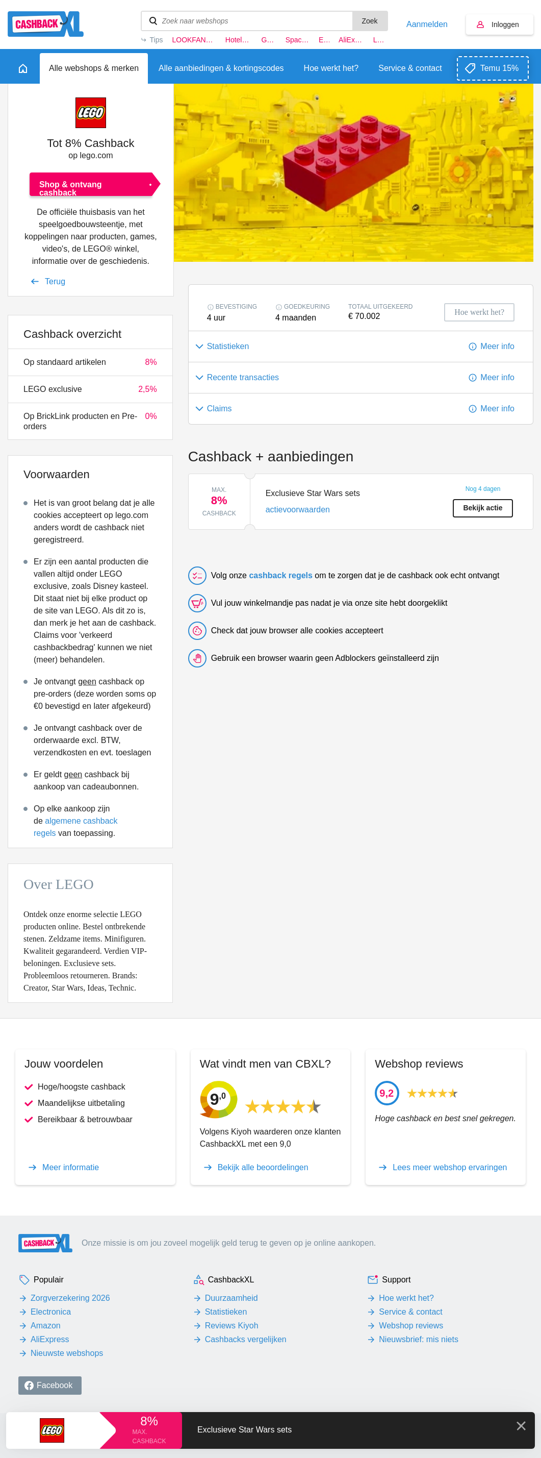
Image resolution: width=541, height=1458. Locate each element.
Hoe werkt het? (406, 1298)
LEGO (380, 40)
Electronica (51, 1311)
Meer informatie (70, 1168)
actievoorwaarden (298, 509)
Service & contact (411, 1311)
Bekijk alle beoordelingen (263, 1168)
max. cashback (149, 1436)
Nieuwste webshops (67, 1353)
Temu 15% (499, 68)
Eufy (324, 40)
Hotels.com (238, 40)
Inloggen (505, 24)
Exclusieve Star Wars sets (244, 1429)
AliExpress (351, 40)
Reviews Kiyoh (232, 1325)
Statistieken (226, 1311)
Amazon (46, 1325)
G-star (268, 40)
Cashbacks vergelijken (246, 1339)
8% (149, 1421)
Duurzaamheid (231, 1298)
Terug (55, 281)
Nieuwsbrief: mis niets (418, 1339)
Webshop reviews (411, 1325)
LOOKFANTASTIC (194, 40)
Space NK (298, 40)
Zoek (369, 21)
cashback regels (281, 575)
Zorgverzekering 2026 (70, 1298)
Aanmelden (427, 24)
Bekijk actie (482, 508)
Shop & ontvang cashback (70, 188)
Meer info (497, 346)
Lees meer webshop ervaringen (450, 1168)
